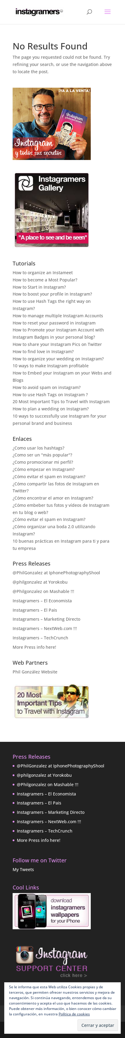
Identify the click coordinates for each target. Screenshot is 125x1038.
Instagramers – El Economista (42, 601)
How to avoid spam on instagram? (47, 387)
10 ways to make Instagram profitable (51, 365)
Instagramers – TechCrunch (40, 638)
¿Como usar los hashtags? (38, 448)
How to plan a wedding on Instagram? (51, 409)
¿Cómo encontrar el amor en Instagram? (53, 498)
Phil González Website (35, 672)
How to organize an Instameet (43, 272)
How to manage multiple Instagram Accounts (58, 315)
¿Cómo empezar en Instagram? (44, 469)
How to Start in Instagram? (39, 287)
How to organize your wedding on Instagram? (58, 359)
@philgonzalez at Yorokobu (40, 582)
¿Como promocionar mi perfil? (43, 462)
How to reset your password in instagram (54, 323)
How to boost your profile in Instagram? (52, 294)
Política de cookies (74, 1014)
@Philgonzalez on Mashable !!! (43, 591)
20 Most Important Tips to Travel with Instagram (61, 401)
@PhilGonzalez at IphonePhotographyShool (56, 572)
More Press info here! (34, 647)
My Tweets (23, 869)
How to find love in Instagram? (43, 351)
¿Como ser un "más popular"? (42, 455)
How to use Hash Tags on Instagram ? (50, 394)
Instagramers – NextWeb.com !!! (45, 628)
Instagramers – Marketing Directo (46, 619)
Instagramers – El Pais (35, 610)
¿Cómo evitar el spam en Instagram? (49, 476)
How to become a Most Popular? (45, 280)
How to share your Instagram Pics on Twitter (57, 344)
